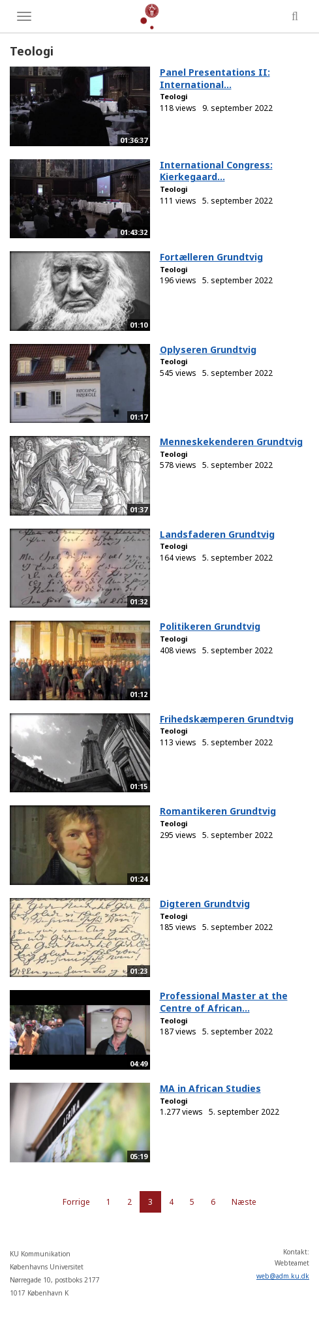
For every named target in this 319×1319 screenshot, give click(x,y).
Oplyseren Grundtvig (208, 349)
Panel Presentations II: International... (215, 78)
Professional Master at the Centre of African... (224, 1001)
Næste (244, 1201)
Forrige (76, 1201)
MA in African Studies (210, 1088)
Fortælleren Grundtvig (211, 257)
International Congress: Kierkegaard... (216, 171)
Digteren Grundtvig (205, 903)
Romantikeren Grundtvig (218, 811)
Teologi (174, 96)
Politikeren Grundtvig (210, 626)
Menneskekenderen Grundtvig (231, 441)
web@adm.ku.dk (282, 1275)
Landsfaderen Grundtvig (217, 534)
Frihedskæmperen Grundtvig (227, 719)
